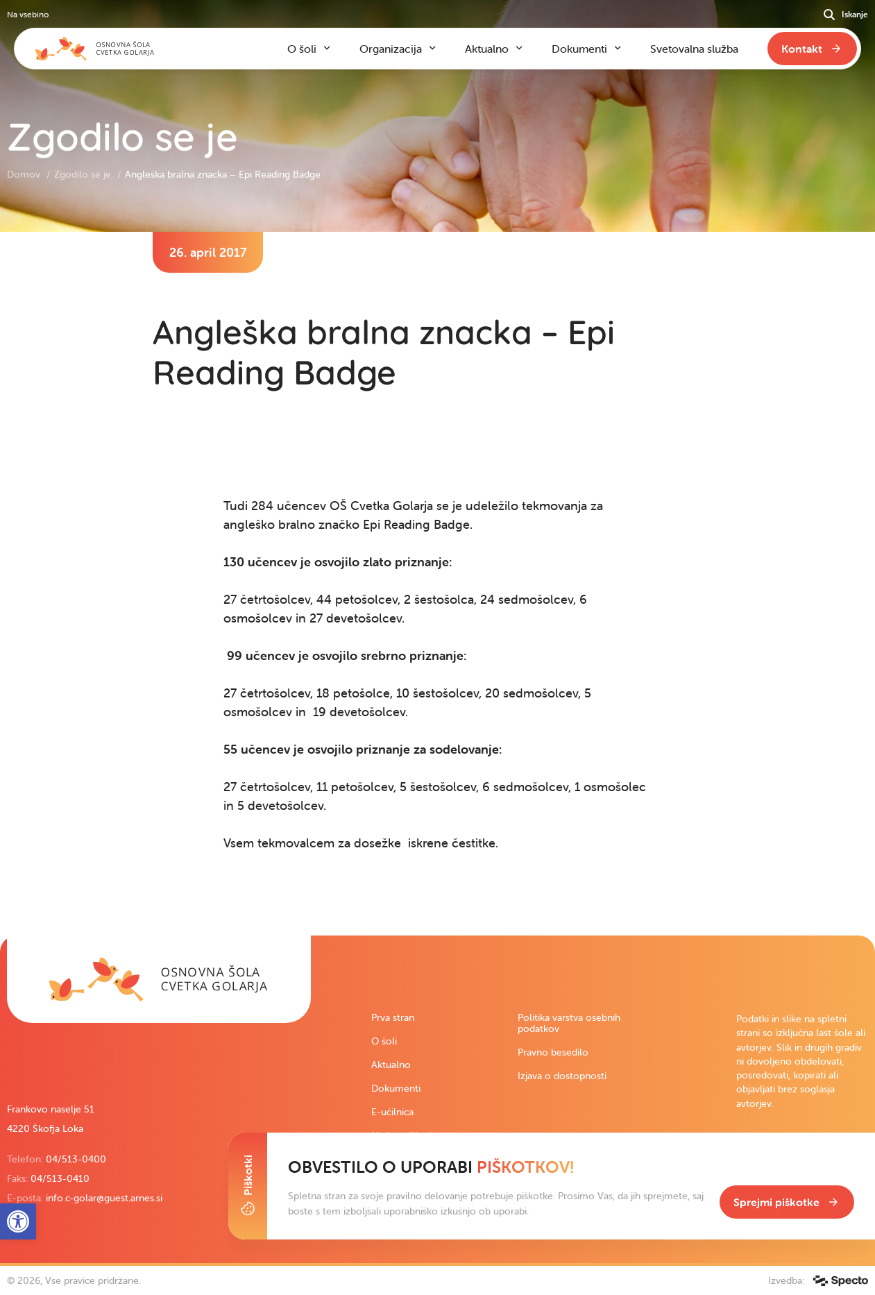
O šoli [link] (384, 1041)
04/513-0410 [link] (60, 1178)
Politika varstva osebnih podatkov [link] (569, 1023)
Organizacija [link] (390, 49)
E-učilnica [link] (392, 1112)
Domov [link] (25, 174)
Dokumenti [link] (395, 1088)
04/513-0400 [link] (76, 1159)
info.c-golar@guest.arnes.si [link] (104, 1198)
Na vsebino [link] (28, 14)
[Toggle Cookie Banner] (247, 1186)
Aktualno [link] (391, 1064)
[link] (159, 979)
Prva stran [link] (392, 1017)
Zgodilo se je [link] (84, 174)
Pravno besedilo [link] (553, 1052)
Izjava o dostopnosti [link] (562, 1075)
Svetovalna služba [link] (694, 49)
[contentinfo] (437, 584)
